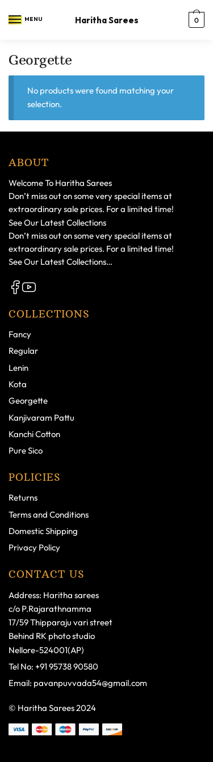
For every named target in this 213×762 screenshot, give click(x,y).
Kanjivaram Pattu (41, 417)
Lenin (18, 367)
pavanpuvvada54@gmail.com (90, 683)
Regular (23, 350)
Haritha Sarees (107, 20)
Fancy (20, 334)
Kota (18, 384)
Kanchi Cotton (34, 434)
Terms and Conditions (49, 514)
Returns (23, 497)
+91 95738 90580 (66, 666)
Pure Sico (26, 450)
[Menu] (15, 19)
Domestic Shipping (43, 531)
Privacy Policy (34, 547)
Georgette (28, 400)
